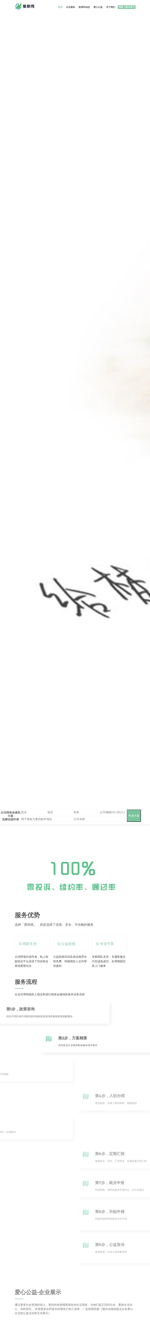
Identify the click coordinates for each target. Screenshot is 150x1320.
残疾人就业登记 (127, 7)
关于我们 (110, 7)
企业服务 (70, 7)
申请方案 (133, 816)
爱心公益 (98, 7)
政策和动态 (84, 7)
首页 (60, 7)
